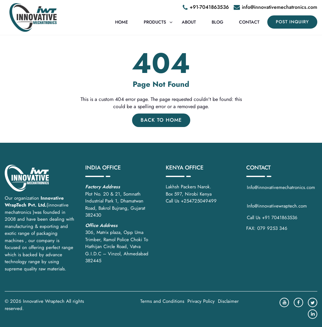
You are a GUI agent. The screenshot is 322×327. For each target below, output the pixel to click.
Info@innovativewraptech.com (277, 205)
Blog (217, 22)
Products (155, 22)
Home (121, 22)
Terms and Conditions (162, 301)
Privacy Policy (201, 301)
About (189, 22)
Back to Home (161, 120)
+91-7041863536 (209, 7)
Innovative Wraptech (43, 301)
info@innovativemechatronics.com (279, 7)
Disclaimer (228, 301)
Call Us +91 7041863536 (272, 217)
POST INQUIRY (292, 22)
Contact (249, 22)
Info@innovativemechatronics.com (282, 191)
